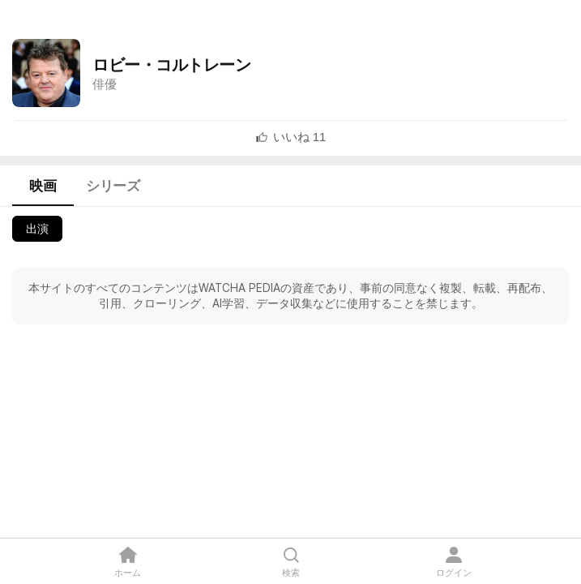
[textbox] (300, 137)
